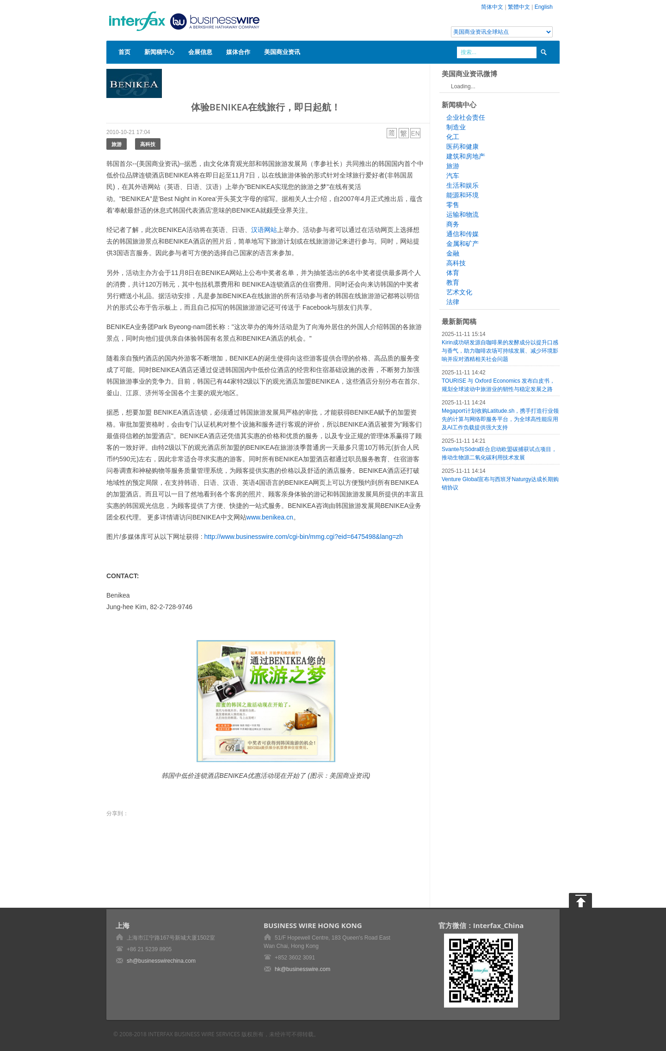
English (544, 7)
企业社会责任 (465, 117)
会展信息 (200, 52)
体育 (452, 272)
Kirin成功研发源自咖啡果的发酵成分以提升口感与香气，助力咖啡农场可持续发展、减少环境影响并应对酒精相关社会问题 (500, 350)
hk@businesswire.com (302, 969)
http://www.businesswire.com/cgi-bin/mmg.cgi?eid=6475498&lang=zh (303, 536)
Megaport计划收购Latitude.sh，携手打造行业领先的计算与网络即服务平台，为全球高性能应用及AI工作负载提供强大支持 (500, 419)
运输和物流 (462, 214)
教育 (452, 282)
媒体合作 (238, 52)
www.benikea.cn (270, 517)
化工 (452, 137)
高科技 (147, 144)
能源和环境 (462, 195)
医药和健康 (462, 146)
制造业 (456, 127)
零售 (452, 204)
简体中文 (492, 7)
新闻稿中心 (159, 52)
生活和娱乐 (462, 185)
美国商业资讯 (282, 52)
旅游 (116, 144)
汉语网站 (264, 229)
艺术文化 (459, 292)
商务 (452, 224)
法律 (452, 302)
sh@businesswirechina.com (161, 961)
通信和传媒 (462, 234)
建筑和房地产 (465, 156)
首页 (124, 52)
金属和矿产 (462, 243)
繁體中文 (519, 7)
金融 (452, 253)
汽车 (452, 175)
